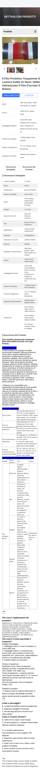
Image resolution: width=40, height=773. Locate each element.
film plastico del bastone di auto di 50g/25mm (20, 766)
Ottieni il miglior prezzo (12, 95)
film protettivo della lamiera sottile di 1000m (19, 761)
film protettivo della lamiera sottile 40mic (18, 764)
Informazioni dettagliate (11, 168)
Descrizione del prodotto (29, 168)
